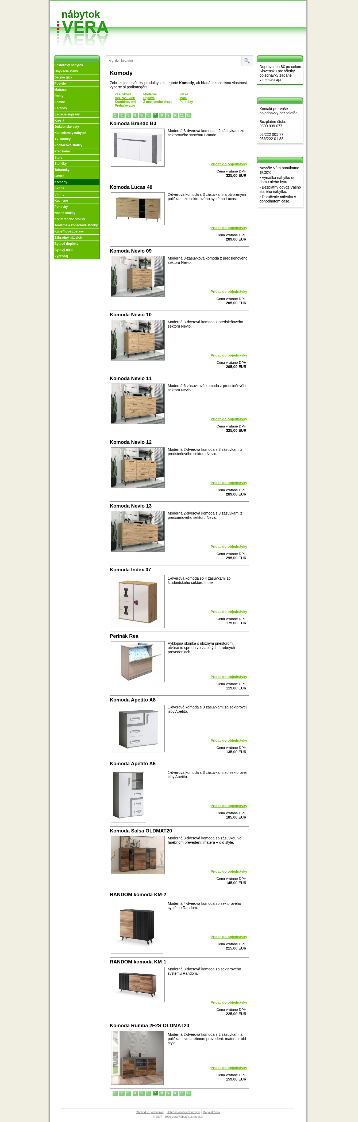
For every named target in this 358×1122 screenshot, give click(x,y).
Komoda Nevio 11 (131, 378)
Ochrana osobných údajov (183, 1112)
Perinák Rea (124, 636)
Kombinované (125, 102)
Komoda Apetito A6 (133, 763)
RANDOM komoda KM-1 (138, 962)
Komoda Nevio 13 (131, 506)
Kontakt (237, 17)
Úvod (162, 7)
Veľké (184, 94)
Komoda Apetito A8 (133, 700)
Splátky (201, 17)
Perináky (186, 102)
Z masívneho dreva (157, 102)
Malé (183, 98)
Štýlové (149, 98)
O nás (163, 13)
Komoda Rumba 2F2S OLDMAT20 (149, 1025)
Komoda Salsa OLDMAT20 (141, 831)
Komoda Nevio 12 (131, 442)
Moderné (150, 94)
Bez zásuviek (125, 98)
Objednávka (205, 23)
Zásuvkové (123, 94)
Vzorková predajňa (237, 9)
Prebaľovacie (125, 105)
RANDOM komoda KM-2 (138, 894)
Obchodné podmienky (203, 9)
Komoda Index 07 (130, 569)
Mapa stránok (211, 1112)
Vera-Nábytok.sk (182, 1116)
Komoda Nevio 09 (131, 251)
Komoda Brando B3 (133, 123)
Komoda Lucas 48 (131, 187)
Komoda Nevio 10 (131, 314)
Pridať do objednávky (229, 164)
